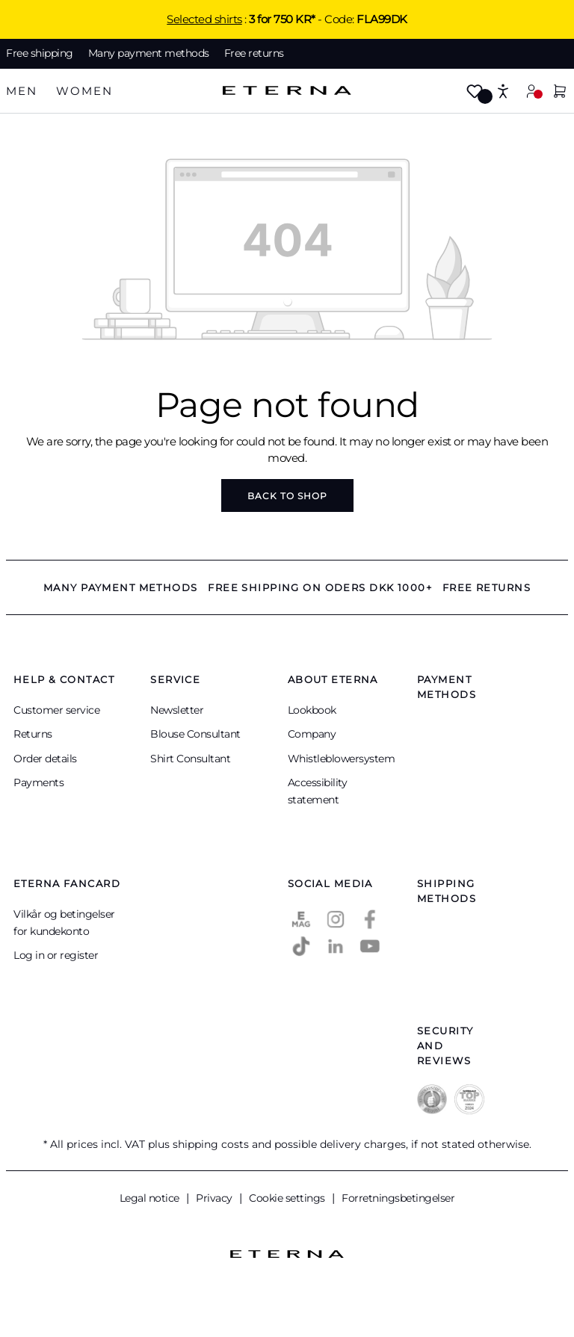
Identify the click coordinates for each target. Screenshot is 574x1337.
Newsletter (176, 710)
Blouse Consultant (195, 734)
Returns (32, 734)
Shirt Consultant (190, 758)
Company (312, 734)
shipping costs (211, 1144)
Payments (38, 782)
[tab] (21, 91)
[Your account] (531, 91)
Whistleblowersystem (341, 758)
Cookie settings (288, 1198)
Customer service (56, 710)
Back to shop (287, 495)
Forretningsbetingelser (398, 1198)
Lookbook (312, 710)
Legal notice (151, 1198)
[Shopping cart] (560, 92)
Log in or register (55, 955)
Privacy (215, 1198)
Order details (45, 758)
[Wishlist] (474, 92)
